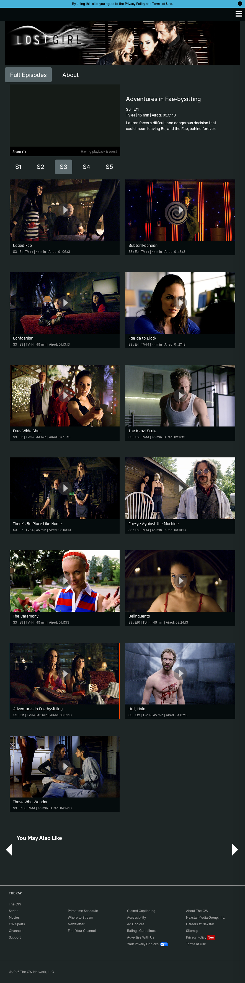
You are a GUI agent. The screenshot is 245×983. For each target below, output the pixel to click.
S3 (63, 167)
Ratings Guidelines (141, 931)
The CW (10, 12)
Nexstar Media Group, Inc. (205, 917)
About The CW (197, 911)
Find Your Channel (82, 931)
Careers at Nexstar (200, 924)
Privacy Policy (135, 4)
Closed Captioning (141, 911)
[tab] (28, 74)
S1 (18, 167)
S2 (40, 167)
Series (13, 911)
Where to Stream (80, 917)
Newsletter (76, 924)
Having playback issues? (99, 151)
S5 (109, 167)
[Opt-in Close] (240, 3)
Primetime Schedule (83, 911)
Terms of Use (162, 4)
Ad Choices (136, 924)
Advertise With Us (140, 937)
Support (15, 937)
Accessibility (136, 917)
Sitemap (192, 931)
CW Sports (17, 924)
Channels (16, 931)
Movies (14, 917)
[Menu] (239, 13)
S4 (86, 167)
